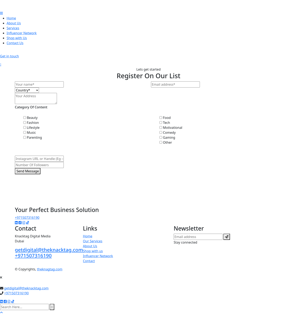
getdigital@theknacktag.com (49, 249)
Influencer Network (22, 33)
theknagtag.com (49, 269)
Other (167, 142)
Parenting (34, 137)
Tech (166, 122)
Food (167, 117)
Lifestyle (33, 127)
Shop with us (93, 251)
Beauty (32, 117)
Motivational (172, 127)
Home (11, 18)
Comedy (169, 132)
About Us (14, 23)
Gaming (169, 137)
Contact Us (15, 43)
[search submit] (52, 307)
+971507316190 (27, 217)
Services (13, 28)
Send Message (27, 171)
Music (31, 132)
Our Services (92, 241)
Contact (89, 261)
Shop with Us (17, 38)
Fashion (33, 122)
